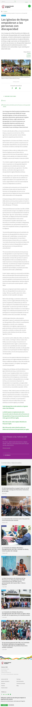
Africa (4, 100)
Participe (19, 679)
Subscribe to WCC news (10, 96)
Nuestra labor (4, 687)
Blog (18, 685)
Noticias (5, 11)
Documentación (20, 681)
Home (1, 11)
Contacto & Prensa (21, 683)
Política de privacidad (6, 448)
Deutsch (29, 57)
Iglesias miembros (5, 681)
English (29, 53)
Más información (4, 702)
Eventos (3, 685)
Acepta (4, 705)
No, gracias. (11, 705)
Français (29, 55)
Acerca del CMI (4, 679)
